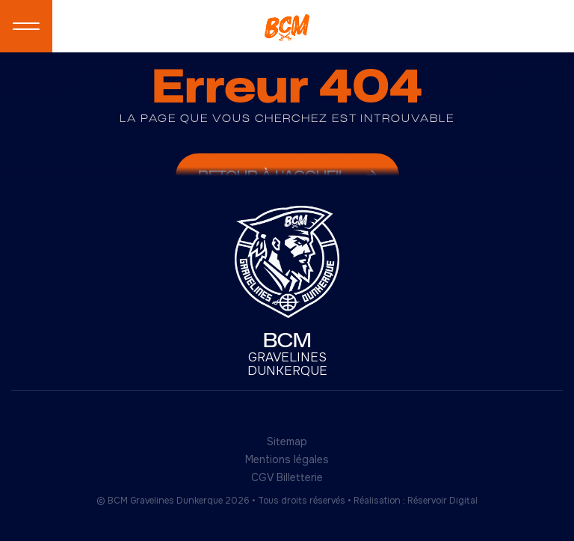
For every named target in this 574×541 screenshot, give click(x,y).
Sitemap (287, 441)
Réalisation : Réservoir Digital (416, 501)
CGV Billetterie (287, 477)
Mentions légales (287, 459)
